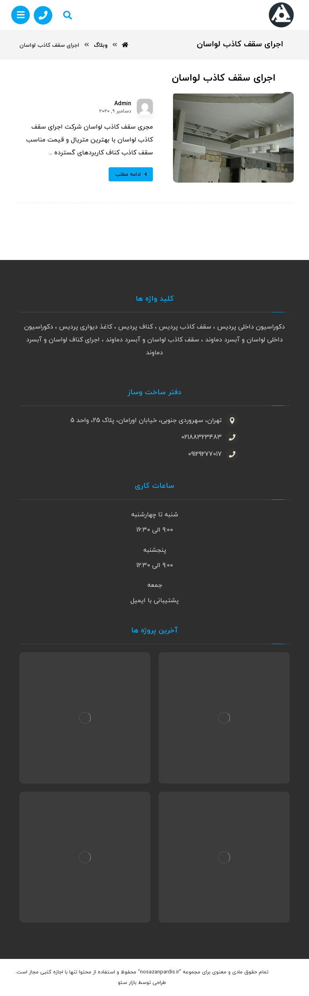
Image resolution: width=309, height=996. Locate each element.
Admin (122, 104)
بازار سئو (127, 982)
